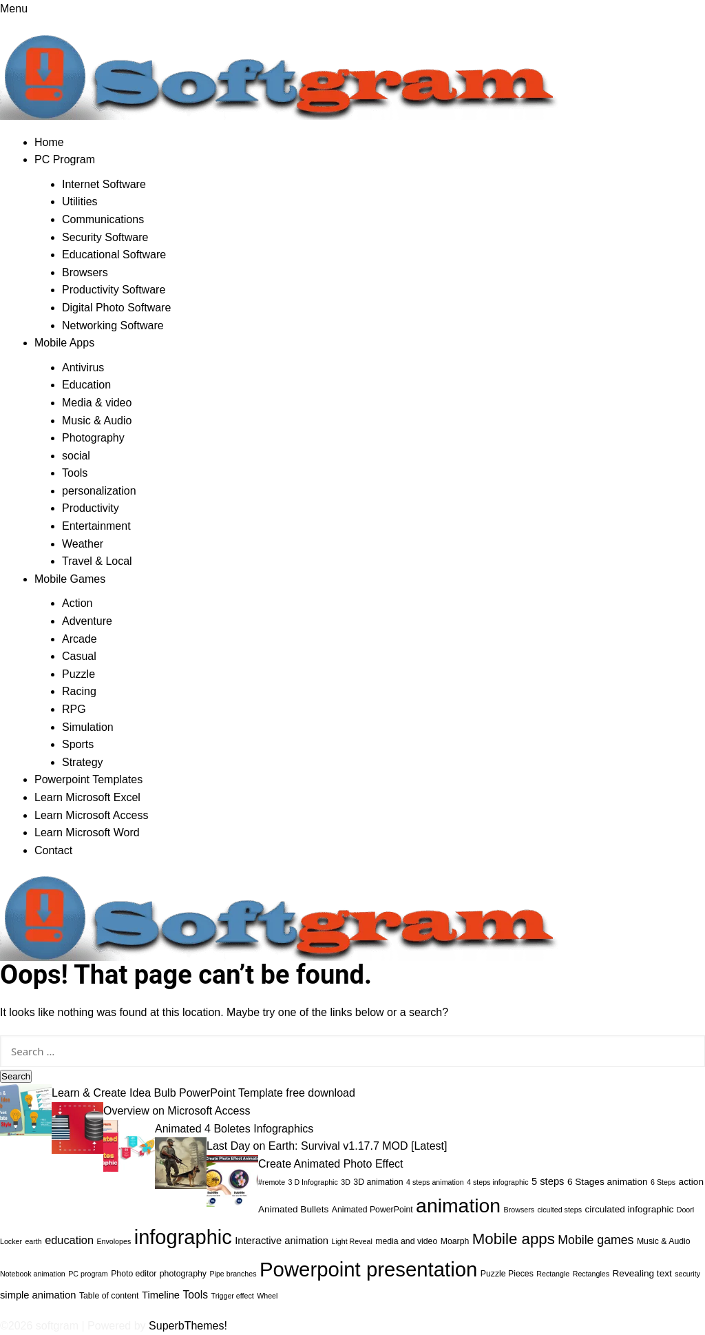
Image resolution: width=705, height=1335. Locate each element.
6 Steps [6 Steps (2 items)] (663, 1182)
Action (77, 603)
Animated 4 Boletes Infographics (234, 1129)
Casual (79, 656)
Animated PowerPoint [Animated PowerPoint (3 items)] (372, 1209)
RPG (74, 709)
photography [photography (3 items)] (183, 1274)
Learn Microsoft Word (87, 832)
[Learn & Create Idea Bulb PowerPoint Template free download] (26, 1109)
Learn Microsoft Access (91, 815)
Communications (103, 219)
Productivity (90, 508)
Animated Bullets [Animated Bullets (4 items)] (293, 1209)
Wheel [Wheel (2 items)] (267, 1296)
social (76, 456)
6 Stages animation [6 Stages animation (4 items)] (607, 1182)
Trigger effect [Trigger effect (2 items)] (232, 1296)
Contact (53, 850)
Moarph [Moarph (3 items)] (455, 1241)
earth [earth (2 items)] (33, 1241)
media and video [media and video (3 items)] (406, 1241)
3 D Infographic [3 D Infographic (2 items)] (313, 1182)
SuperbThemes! (188, 1326)
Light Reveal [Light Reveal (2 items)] (352, 1241)
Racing (79, 691)
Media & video (96, 402)
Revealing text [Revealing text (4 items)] (641, 1273)
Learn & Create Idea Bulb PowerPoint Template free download (203, 1093)
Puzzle (78, 674)
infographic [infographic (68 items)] (183, 1237)
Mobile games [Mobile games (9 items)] (595, 1240)
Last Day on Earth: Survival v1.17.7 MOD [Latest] (327, 1146)
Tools (74, 473)
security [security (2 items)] (687, 1274)
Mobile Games (69, 579)
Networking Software (113, 325)
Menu (14, 8)
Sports (78, 744)
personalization (99, 491)
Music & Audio (96, 420)
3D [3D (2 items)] (345, 1182)
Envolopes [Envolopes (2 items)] (113, 1241)
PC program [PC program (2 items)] (87, 1274)
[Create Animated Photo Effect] (232, 1180)
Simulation (88, 727)
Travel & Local (97, 561)
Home (49, 142)
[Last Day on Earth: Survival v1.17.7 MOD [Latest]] (181, 1162)
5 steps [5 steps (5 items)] (548, 1181)
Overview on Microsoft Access (176, 1111)
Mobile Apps (64, 343)
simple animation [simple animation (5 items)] (38, 1295)
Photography (93, 438)
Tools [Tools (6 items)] (196, 1295)
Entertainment (96, 526)
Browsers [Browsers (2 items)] (519, 1209)
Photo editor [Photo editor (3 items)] (133, 1274)
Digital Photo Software (116, 307)
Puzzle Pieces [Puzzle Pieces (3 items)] (507, 1274)
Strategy (82, 762)
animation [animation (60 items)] (458, 1205)
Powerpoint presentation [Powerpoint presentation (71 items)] (368, 1269)
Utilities (80, 201)
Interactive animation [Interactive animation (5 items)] (281, 1240)
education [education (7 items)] (69, 1240)
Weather (82, 544)
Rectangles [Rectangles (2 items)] (591, 1274)
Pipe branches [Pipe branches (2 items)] (232, 1274)
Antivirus (83, 367)
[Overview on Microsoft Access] (77, 1127)
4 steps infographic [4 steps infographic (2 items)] (497, 1182)
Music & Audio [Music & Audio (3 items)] (664, 1241)
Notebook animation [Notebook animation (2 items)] (32, 1274)
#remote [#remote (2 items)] (271, 1182)
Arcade (79, 639)
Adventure (87, 621)
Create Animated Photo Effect (330, 1164)
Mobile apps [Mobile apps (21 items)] (513, 1239)
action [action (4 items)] (691, 1182)
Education (86, 385)
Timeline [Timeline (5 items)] (161, 1295)
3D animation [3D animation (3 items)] (378, 1182)
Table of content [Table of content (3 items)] (109, 1296)
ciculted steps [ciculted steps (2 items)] (559, 1209)
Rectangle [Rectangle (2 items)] (552, 1274)
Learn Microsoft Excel (87, 797)
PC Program (64, 159)
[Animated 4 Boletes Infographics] (129, 1144)
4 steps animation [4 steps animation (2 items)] (435, 1182)
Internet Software (104, 184)
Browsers (85, 272)
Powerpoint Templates (88, 779)
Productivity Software (113, 290)
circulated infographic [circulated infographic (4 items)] (629, 1209)
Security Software (105, 237)
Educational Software (114, 254)
